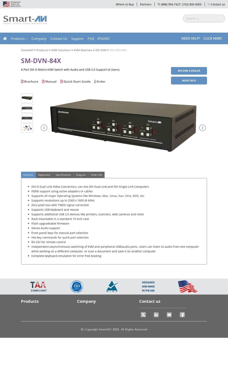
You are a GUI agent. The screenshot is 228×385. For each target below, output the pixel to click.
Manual (49, 81)
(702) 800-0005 (192, 4)
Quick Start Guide (75, 81)
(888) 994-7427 (169, 4)
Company (38, 38)
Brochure (29, 81)
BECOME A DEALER (189, 70)
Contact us (216, 4)
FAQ (91, 38)
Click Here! (212, 38)
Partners (145, 4)
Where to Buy (125, 4)
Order (99, 81)
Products (18, 38)
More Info (189, 80)
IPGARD (103, 38)
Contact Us (58, 38)
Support (77, 38)
